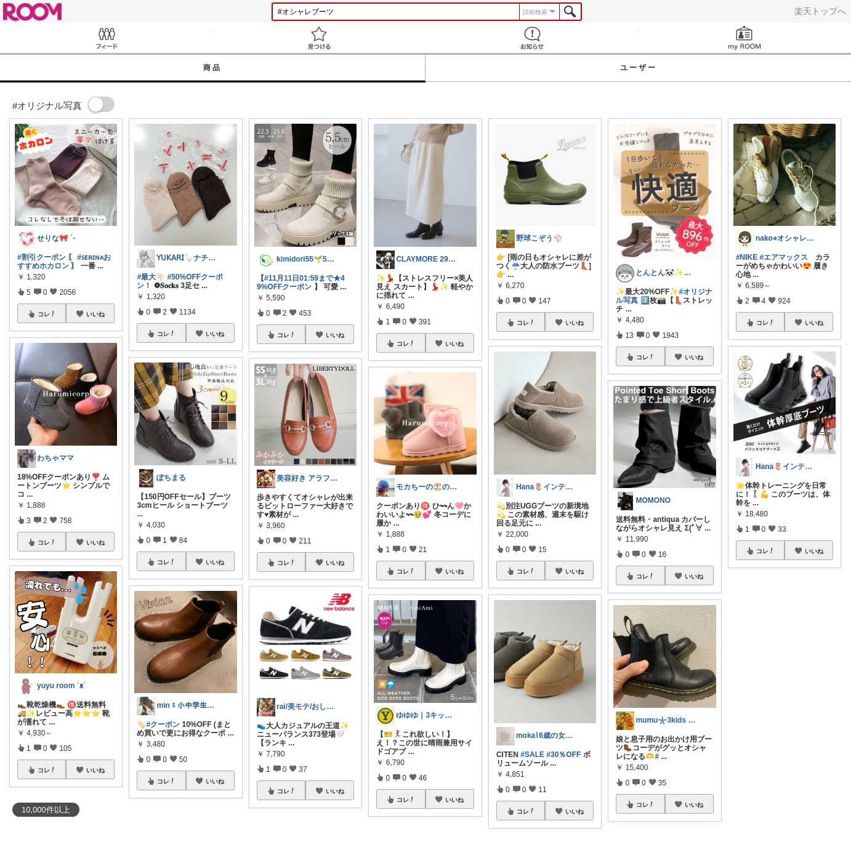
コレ (47, 314)
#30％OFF (563, 754)
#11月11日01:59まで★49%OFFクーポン (301, 282)
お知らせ (532, 38)
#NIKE (746, 257)
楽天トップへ (820, 11)
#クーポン (163, 724)
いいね (95, 314)
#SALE (532, 754)
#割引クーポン (41, 257)
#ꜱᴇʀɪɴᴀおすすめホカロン (64, 261)
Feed (106, 38)
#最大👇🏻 (151, 277)
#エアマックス (784, 257)
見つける (319, 38)
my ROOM (745, 38)
